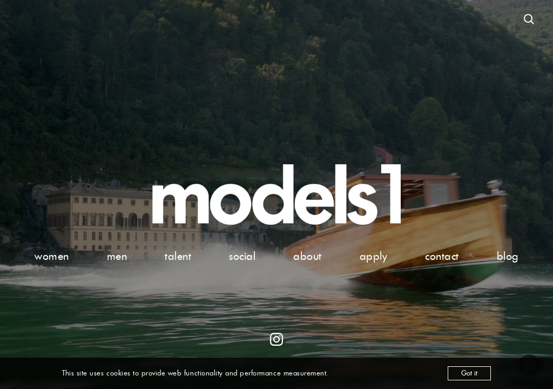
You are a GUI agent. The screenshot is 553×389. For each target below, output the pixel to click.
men (117, 256)
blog (507, 256)
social (242, 256)
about (307, 256)
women (52, 256)
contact (442, 256)
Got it (469, 373)
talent (178, 256)
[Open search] (529, 19)
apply (374, 256)
